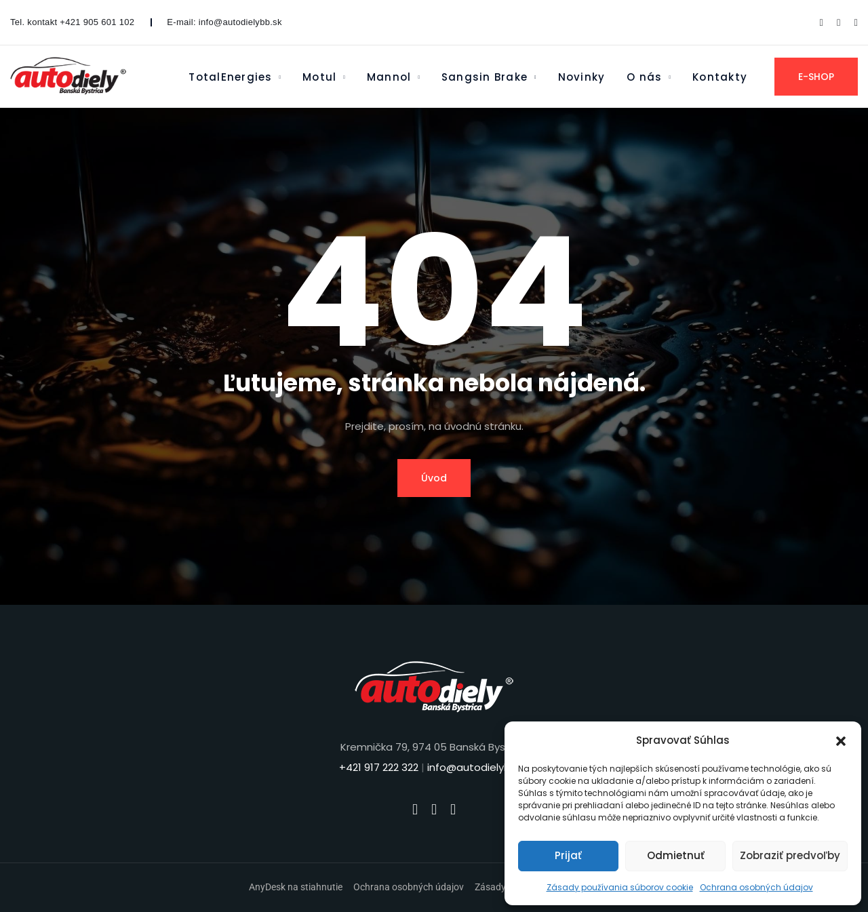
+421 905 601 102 (97, 22)
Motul (319, 77)
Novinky (582, 77)
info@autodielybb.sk (240, 22)
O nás (644, 77)
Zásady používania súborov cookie (620, 887)
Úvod (434, 478)
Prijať (568, 855)
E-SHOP (816, 76)
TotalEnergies (230, 77)
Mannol (389, 77)
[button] (841, 740)
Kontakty (719, 77)
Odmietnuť (676, 855)
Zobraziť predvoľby (790, 855)
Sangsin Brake (484, 77)
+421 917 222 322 (378, 767)
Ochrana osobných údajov (756, 887)
